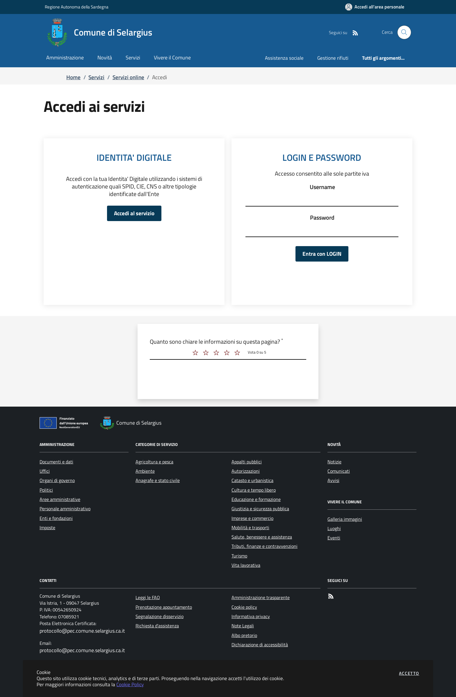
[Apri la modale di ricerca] (404, 32)
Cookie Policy (130, 684)
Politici (46, 489)
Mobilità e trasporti (250, 527)
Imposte (47, 527)
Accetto (409, 673)
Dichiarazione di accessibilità (259, 644)
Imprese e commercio (252, 518)
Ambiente (145, 470)
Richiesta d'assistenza (157, 625)
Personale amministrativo (65, 508)
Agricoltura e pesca (154, 461)
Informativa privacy (250, 616)
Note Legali (242, 625)
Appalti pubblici (246, 461)
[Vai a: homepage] (102, 32)
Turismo (239, 555)
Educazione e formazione (256, 499)
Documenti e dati (56, 461)
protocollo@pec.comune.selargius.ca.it (82, 631)
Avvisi (333, 480)
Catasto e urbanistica (252, 480)
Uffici (45, 470)
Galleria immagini (344, 519)
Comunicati (338, 470)
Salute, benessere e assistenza (261, 536)
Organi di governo (57, 480)
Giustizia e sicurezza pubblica (260, 508)
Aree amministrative (60, 499)
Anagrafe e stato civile (158, 480)
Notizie (334, 461)
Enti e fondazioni (56, 518)
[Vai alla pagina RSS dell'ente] (353, 32)
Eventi (333, 537)
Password (322, 217)
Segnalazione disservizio (160, 616)
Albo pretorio (244, 635)
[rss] (330, 597)
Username (322, 187)
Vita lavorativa (245, 565)
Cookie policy (244, 607)
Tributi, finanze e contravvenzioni (264, 546)
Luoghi (334, 528)
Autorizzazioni (245, 470)
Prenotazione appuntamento (164, 607)
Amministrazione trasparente (260, 597)
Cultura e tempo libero (253, 489)
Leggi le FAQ (148, 597)
